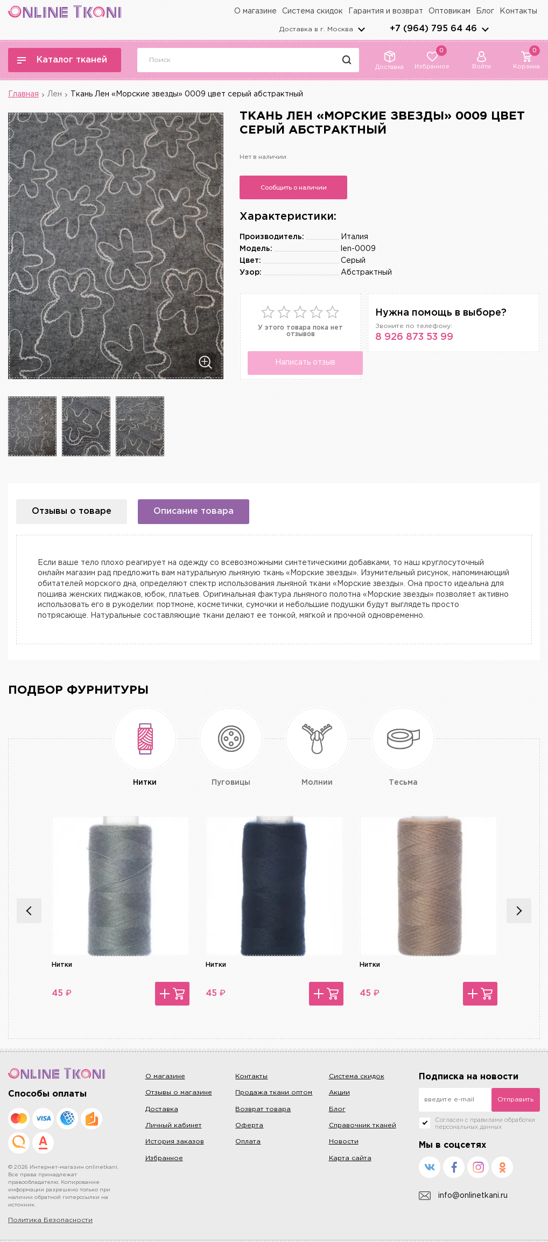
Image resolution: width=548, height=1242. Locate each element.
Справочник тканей (362, 1125)
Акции (339, 1093)
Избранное (164, 1158)
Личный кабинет (173, 1125)
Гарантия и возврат (385, 11)
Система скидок (312, 11)
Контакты (518, 11)
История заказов (174, 1142)
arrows (485, 29)
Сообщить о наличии (294, 187)
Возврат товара (263, 1109)
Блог (485, 11)
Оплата (248, 1142)
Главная (23, 94)
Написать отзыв (304, 362)
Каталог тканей (62, 60)
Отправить (515, 1100)
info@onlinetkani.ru (463, 1196)
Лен (54, 94)
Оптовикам (449, 11)
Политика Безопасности (50, 1220)
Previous (29, 910)
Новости (344, 1142)
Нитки (62, 965)
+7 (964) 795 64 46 (433, 29)
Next (519, 910)
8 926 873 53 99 (414, 337)
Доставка (161, 1109)
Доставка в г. (316, 29)
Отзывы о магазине (178, 1093)
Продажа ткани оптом (273, 1093)
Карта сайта (350, 1158)
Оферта (249, 1125)
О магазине (255, 11)
